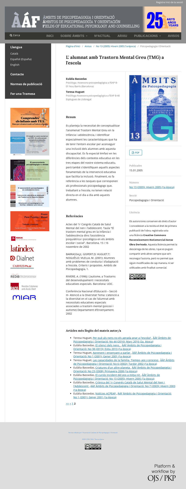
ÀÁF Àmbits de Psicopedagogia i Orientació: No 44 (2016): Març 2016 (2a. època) (122, 339)
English (14, 64)
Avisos (173, 36)
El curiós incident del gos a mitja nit (118, 375)
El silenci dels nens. (108, 345)
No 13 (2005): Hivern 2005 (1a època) (116, 46)
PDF (137, 152)
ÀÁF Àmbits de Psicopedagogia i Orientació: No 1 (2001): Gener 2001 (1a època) (122, 354)
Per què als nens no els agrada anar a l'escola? (122, 338)
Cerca (15, 35)
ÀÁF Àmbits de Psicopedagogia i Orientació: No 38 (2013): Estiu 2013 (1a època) (117, 347)
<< (67, 403)
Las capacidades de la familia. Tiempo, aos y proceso (126, 360)
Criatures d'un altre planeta (113, 367)
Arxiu (122, 36)
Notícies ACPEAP (105, 393)
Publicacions (146, 36)
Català (14, 53)
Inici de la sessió (174, 2)
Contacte (17, 74)
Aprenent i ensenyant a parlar (112, 352)
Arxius (88, 46)
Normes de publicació (26, 84)
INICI (49, 36)
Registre (160, 2)
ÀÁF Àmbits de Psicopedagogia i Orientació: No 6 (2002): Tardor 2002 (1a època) (123, 362)
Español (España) (20, 59)
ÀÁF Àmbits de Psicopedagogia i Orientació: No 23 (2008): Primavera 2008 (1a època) (122, 369)
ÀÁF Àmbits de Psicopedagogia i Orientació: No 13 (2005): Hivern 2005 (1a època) (116, 376)
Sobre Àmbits (72, 36)
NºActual (102, 36)
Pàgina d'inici (73, 46)
